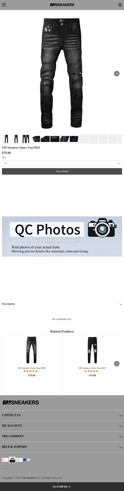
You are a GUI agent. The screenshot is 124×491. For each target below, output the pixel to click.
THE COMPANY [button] (62, 437)
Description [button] (62, 304)
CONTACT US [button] (62, 415)
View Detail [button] (62, 171)
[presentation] (116, 363)
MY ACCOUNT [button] (62, 426)
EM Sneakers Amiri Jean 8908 (31, 368)
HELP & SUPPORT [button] (62, 447)
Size (4, 157)
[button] (4, 5)
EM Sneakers (29, 477)
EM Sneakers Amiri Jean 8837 (92, 368)
